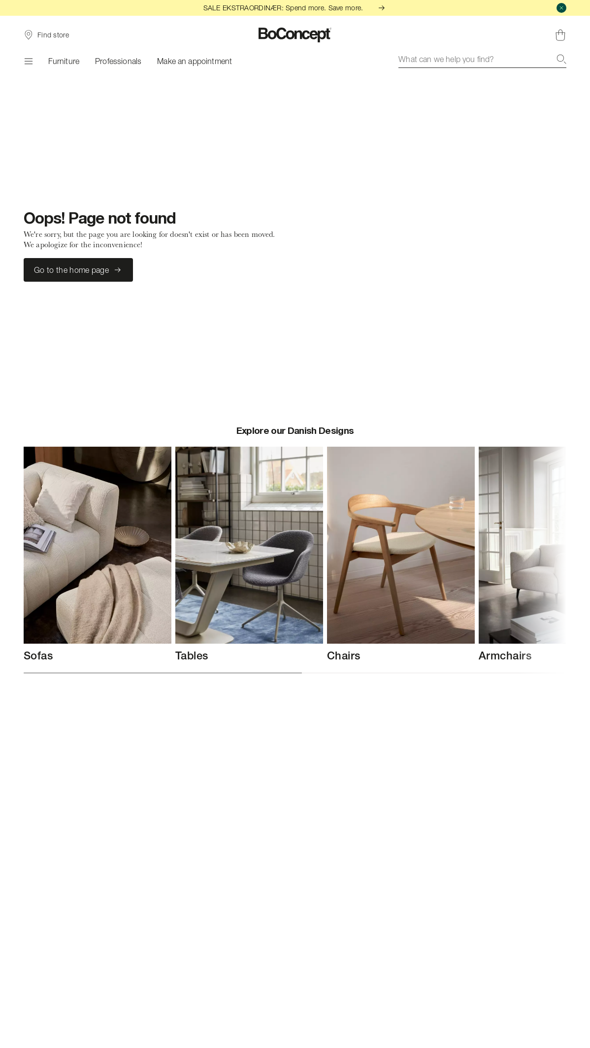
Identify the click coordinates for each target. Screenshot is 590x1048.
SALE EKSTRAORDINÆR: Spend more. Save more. (295, 7)
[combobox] (482, 59)
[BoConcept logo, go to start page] (295, 35)
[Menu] (28, 61)
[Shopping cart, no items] (560, 35)
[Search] (561, 59)
